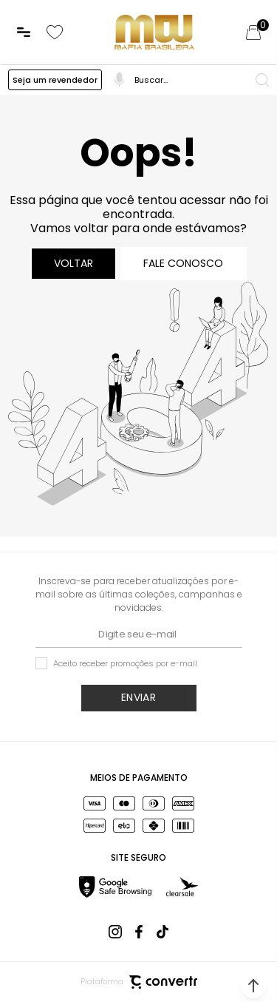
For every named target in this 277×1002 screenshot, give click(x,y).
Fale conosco (183, 263)
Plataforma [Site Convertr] (139, 982)
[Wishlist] (54, 32)
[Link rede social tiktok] (162, 932)
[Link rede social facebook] (139, 932)
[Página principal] (154, 32)
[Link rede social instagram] (115, 932)
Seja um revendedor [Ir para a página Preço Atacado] (55, 80)
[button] (253, 985)
